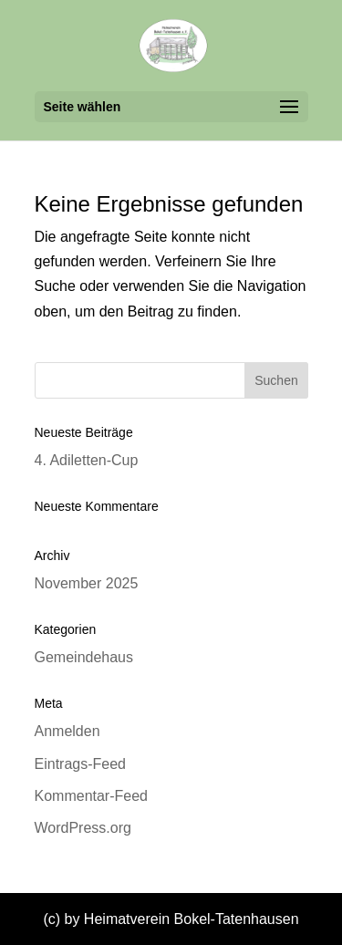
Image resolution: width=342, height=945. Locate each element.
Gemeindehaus (84, 657)
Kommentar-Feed (92, 796)
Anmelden (67, 731)
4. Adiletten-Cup (87, 460)
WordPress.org (83, 828)
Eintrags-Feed (81, 764)
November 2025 (87, 583)
